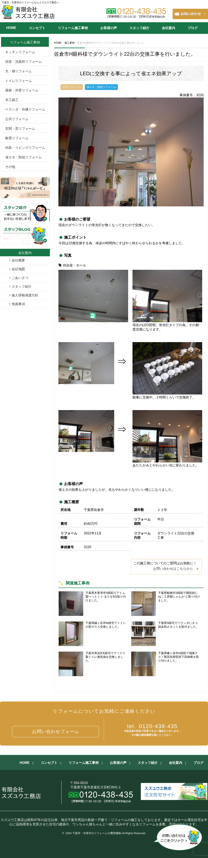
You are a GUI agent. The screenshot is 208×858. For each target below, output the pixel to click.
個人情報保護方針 (25, 295)
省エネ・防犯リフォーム (23, 157)
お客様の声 (108, 28)
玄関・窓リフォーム (20, 128)
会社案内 (168, 28)
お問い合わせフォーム (55, 731)
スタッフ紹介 (139, 28)
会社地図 (18, 269)
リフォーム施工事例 (73, 28)
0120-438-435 (152, 726)
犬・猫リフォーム (18, 71)
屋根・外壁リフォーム (21, 90)
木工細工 (12, 100)
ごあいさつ (20, 278)
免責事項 (18, 304)
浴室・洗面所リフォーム (23, 61)
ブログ (193, 28)
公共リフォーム (16, 119)
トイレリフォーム (18, 81)
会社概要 (18, 260)
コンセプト (37, 28)
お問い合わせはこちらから (173, 568)
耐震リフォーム (16, 138)
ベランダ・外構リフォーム (25, 109)
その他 (10, 167)
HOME (11, 28)
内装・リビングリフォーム (25, 147)
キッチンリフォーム (20, 52)
